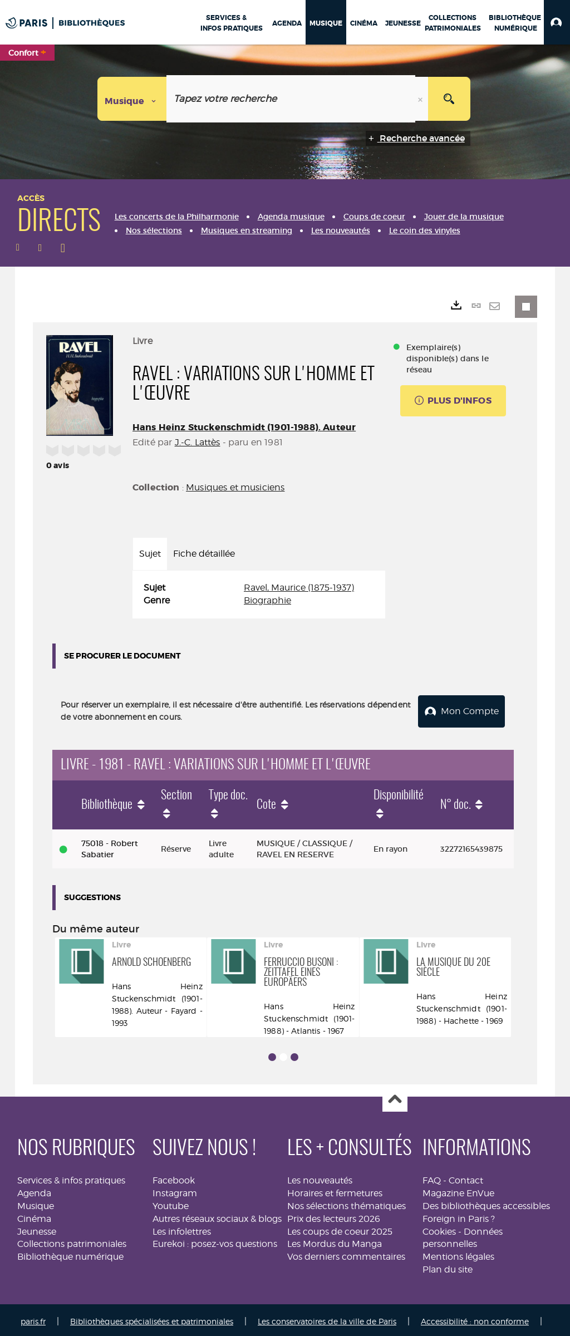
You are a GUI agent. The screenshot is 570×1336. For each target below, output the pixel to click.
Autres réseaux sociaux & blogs (217, 1215)
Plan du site (447, 1266)
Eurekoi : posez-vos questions (215, 1240)
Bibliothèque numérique (70, 1253)
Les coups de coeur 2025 (339, 1228)
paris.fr (33, 1318)
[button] (557, 22)
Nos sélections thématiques (346, 1202)
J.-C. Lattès (197, 442)
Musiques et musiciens (235, 487)
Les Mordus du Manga (334, 1240)
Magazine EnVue (458, 1190)
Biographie (267, 600)
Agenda (34, 1190)
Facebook (174, 1177)
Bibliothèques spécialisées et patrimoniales (151, 1318)
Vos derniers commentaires (346, 1253)
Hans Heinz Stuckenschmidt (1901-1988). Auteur (244, 427)
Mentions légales (458, 1253)
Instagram (175, 1190)
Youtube (171, 1202)
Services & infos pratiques (71, 1177)
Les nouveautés (319, 1177)
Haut (394, 1096)
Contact (466, 1177)
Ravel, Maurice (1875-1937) (299, 587)
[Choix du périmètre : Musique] (132, 98)
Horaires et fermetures (334, 1190)
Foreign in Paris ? (458, 1215)
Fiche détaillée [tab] (204, 553)
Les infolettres (182, 1228)
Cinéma (34, 1215)
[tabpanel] (259, 594)
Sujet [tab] (150, 553)
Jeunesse (36, 1228)
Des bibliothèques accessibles (486, 1202)
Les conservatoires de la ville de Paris (327, 1318)
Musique (35, 1202)
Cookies (439, 1228)
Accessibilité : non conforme (475, 1318)
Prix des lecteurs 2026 (333, 1215)
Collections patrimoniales (71, 1240)
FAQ (431, 1177)
